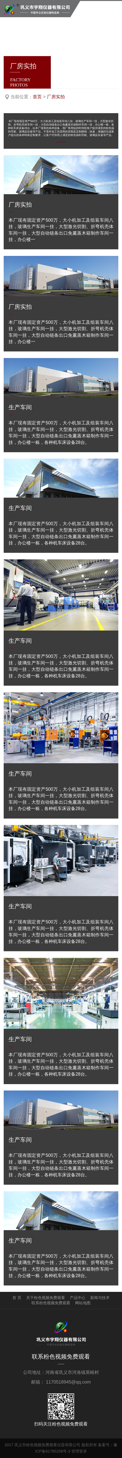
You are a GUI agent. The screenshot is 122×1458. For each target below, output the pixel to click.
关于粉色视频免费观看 (45, 1298)
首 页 (16, 1298)
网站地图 (83, 1303)
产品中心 (77, 1298)
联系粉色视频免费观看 (50, 1303)
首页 (37, 96)
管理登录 (79, 1451)
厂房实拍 (56, 96)
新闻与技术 (100, 1298)
